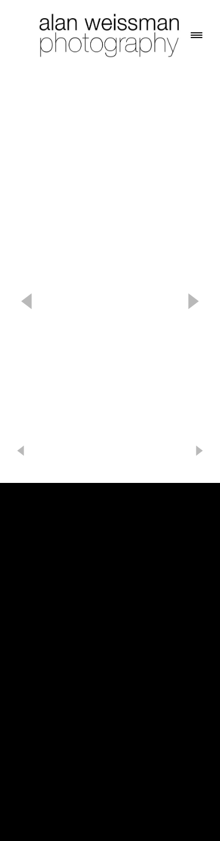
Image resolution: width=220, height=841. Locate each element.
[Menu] (196, 35)
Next (193, 301)
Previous (26, 301)
